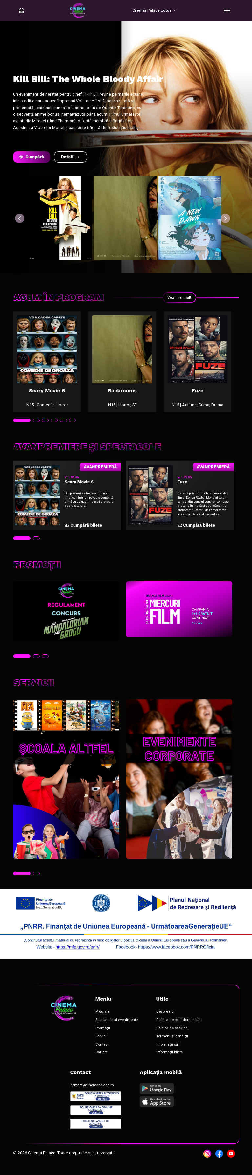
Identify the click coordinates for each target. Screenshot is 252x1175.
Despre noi (165, 1020)
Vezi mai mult (177, 297)
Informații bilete (169, 1061)
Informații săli (168, 1052)
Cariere (101, 1061)
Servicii (101, 1045)
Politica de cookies (171, 1036)
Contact (101, 1052)
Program (102, 1020)
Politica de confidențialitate (178, 1028)
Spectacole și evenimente (116, 1028)
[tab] (22, 429)
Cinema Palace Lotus (154, 10)
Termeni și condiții (172, 1045)
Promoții (102, 1036)
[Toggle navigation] (227, 10)
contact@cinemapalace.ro (92, 1093)
